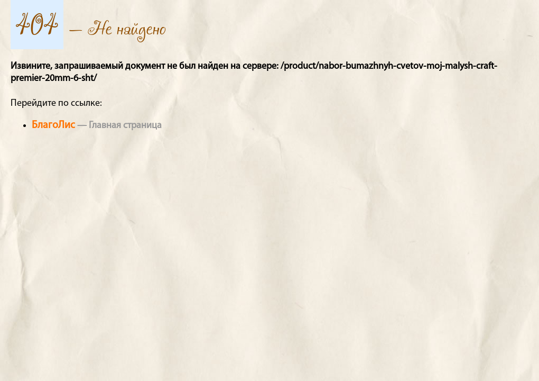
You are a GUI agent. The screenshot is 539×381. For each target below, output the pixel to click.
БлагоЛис (53, 125)
